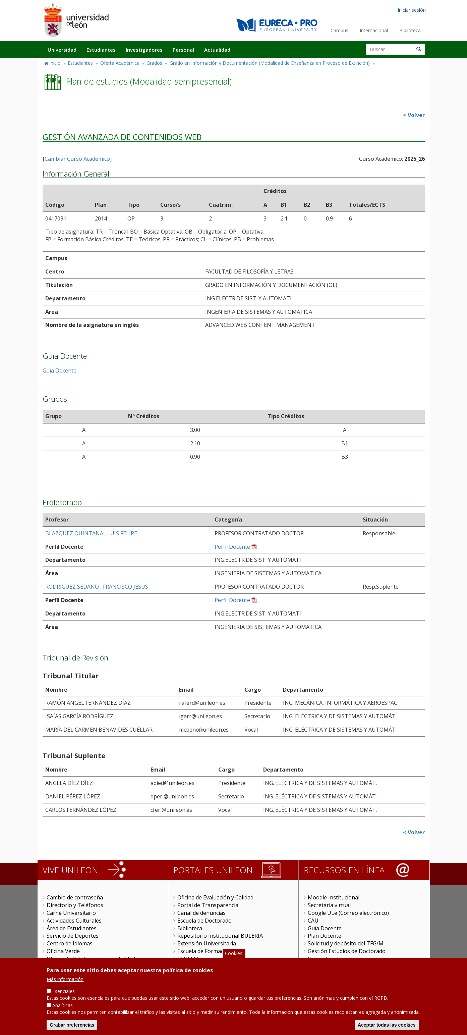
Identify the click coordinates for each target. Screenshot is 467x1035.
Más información (65, 981)
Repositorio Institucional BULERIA (220, 935)
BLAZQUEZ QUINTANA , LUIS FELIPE (91, 533)
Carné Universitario (71, 913)
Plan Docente (324, 935)
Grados (154, 63)
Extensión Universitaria (206, 943)
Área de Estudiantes (72, 928)
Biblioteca (410, 30)
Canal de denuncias (201, 913)
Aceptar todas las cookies (387, 1026)
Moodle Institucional (333, 897)
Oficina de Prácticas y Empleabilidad (91, 959)
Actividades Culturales (74, 920)
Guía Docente (59, 370)
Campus (339, 30)
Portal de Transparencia (207, 905)
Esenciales (63, 993)
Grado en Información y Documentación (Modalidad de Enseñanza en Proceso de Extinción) (270, 63)
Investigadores (144, 49)
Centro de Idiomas (70, 943)
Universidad (62, 49)
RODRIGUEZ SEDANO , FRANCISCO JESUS (96, 586)
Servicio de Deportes (73, 935)
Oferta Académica (119, 63)
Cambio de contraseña (75, 897)
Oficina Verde (63, 951)
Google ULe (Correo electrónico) (348, 913)
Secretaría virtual (329, 905)
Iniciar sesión (412, 10)
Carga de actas (326, 959)
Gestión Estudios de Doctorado (347, 951)
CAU (313, 920)
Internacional (374, 30)
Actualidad (217, 49)
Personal (183, 49)
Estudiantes (101, 49)
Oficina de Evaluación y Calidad (215, 897)
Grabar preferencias (72, 1026)
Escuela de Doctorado (204, 920)
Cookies (233, 955)
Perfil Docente (232, 546)
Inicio (55, 63)
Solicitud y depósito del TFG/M (346, 943)
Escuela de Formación (204, 951)
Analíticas (62, 1007)
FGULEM (188, 959)
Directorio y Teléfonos (75, 905)
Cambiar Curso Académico (77, 158)
